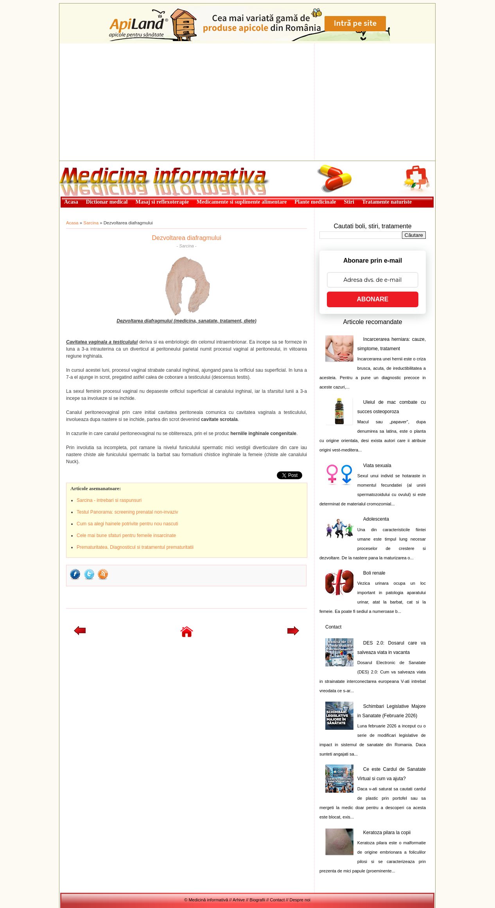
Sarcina (91, 222)
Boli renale (374, 573)
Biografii (257, 899)
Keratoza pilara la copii (387, 832)
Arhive (239, 899)
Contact (333, 627)
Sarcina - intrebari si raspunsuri (109, 500)
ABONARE (373, 299)
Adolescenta (376, 519)
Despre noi (300, 899)
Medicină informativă (80, 163)
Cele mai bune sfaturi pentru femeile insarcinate (126, 535)
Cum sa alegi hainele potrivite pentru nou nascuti (127, 524)
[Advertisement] (247, 102)
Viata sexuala (377, 465)
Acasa (72, 222)
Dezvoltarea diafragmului (186, 238)
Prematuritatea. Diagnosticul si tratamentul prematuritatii (135, 547)
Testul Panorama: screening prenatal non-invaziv (127, 512)
